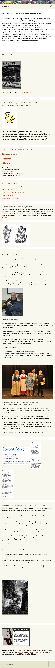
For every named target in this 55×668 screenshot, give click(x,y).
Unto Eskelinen (19, 650)
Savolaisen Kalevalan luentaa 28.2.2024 (12, 187)
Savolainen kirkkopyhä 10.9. (9, 195)
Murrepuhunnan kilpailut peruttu (10, 198)
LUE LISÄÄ (4, 217)
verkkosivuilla (27, 92)
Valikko (4, 6)
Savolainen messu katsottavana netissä (13, 192)
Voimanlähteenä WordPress (9, 664)
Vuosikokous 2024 (7, 189)
